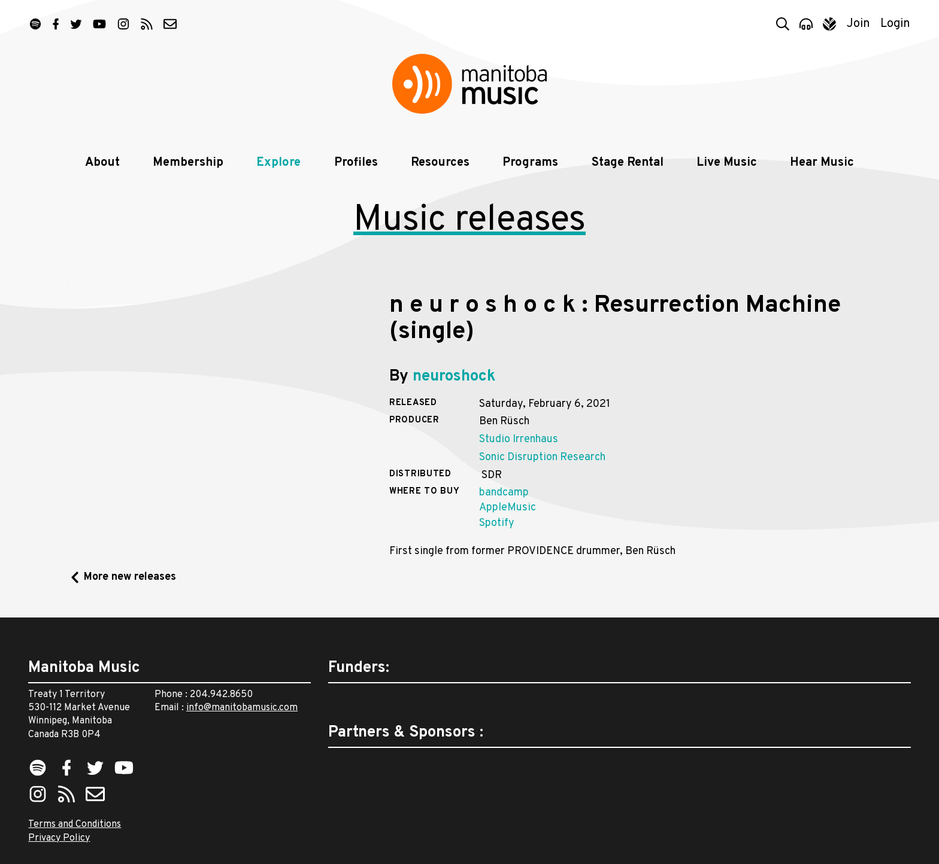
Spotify (496, 523)
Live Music (726, 163)
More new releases (130, 577)
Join (858, 24)
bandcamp (504, 493)
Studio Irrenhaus (518, 439)
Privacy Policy (59, 838)
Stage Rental (628, 163)
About (102, 163)
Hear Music (822, 163)
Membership (188, 163)
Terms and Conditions (74, 824)
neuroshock (454, 377)
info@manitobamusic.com (242, 708)
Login (895, 24)
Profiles (356, 163)
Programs (530, 163)
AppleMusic (507, 508)
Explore (278, 163)
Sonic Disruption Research (542, 457)
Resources (440, 163)
